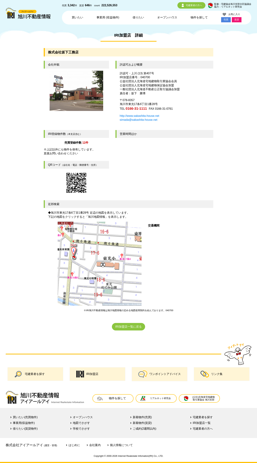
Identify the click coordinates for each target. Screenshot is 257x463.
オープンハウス (167, 17)
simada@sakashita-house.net (138, 119)
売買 (226, 19)
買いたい (77, 17)
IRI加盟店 (87, 374)
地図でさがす (81, 422)
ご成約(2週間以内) (144, 428)
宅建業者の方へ (191, 5)
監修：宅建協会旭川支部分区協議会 (232, 4)
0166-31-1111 (136, 108)
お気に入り (231, 14)
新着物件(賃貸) (142, 422)
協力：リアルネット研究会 (228, 6)
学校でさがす (81, 428)
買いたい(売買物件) (25, 417)
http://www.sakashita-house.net (139, 115)
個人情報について (121, 445)
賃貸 (236, 19)
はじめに (74, 445)
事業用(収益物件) (24, 422)
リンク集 (211, 374)
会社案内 (95, 445)
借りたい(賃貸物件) (25, 428)
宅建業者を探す (29, 374)
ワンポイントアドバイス (159, 374)
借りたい (138, 17)
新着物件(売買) (142, 417)
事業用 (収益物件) (108, 17)
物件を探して (199, 17)
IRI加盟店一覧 (202, 422)
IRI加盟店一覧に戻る (128, 326)
